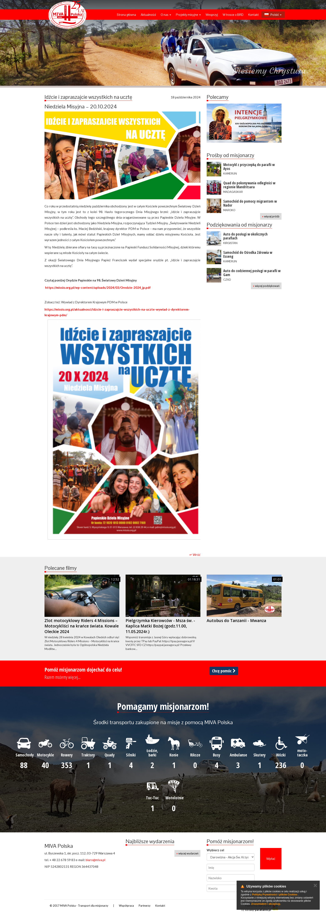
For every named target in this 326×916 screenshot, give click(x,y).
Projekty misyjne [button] (188, 15)
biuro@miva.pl (95, 860)
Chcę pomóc (224, 671)
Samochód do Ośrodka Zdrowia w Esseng (247, 254)
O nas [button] (166, 15)
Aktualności (148, 15)
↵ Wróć (194, 555)
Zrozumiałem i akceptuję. (266, 903)
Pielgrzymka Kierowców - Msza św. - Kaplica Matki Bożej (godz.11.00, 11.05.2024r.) (160, 626)
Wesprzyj (212, 15)
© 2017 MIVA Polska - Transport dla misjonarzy (79, 905)
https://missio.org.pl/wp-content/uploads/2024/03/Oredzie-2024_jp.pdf (98, 287)
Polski (273, 14)
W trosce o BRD (233, 15)
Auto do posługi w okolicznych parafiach (245, 236)
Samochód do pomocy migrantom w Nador (250, 203)
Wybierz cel (215, 850)
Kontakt (253, 15)
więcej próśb (270, 216)
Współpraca (126, 905)
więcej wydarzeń (187, 853)
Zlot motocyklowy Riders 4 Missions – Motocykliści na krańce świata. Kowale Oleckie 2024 (81, 626)
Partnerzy (145, 905)
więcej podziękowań (266, 286)
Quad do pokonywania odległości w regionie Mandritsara (249, 185)
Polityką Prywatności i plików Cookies (274, 894)
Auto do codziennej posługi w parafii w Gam (251, 272)
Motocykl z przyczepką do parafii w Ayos (249, 166)
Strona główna (126, 15)
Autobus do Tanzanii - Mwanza (236, 620)
